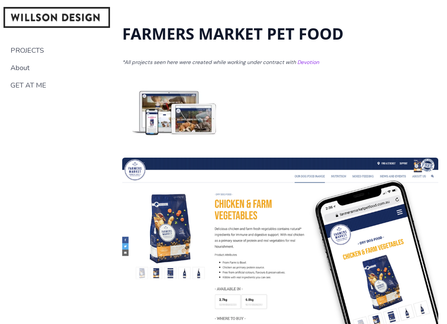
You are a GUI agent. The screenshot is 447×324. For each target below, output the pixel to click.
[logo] (56, 17)
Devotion (308, 62)
